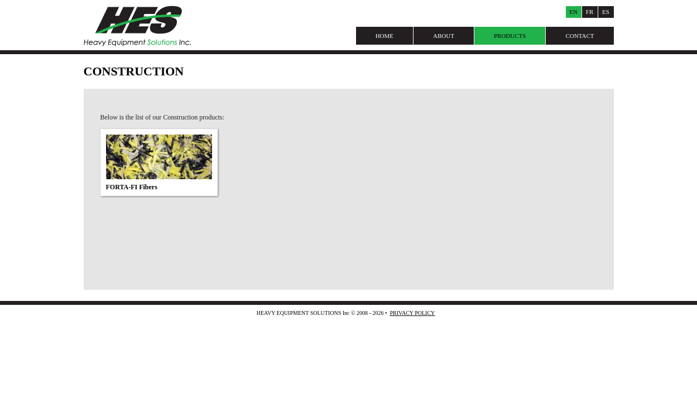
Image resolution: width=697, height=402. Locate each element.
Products (510, 35)
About (443, 35)
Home (384, 35)
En (573, 11)
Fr (589, 11)
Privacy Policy (412, 313)
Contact (579, 35)
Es (605, 11)
